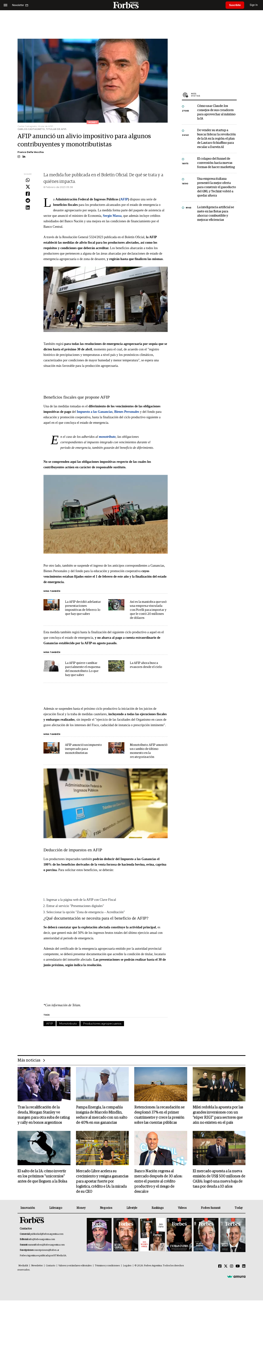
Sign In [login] (254, 5)
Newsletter (37, 1266)
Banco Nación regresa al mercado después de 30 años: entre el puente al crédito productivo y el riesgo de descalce (158, 1182)
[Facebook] (220, 1266)
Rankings (157, 1207)
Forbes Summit (210, 1207)
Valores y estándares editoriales (75, 1266)
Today (239, 1207)
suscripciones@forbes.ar (46, 1250)
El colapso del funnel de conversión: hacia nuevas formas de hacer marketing (216, 163)
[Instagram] (231, 1266)
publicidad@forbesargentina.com (46, 1234)
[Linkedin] (243, 1266)
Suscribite (235, 5)
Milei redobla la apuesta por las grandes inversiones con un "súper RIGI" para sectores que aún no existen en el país (218, 1115)
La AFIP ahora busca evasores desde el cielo (146, 665)
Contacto (50, 1266)
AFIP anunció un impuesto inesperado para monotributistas (83, 749)
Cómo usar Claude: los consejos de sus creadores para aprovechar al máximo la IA (216, 112)
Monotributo (68, 1023)
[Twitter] (226, 1266)
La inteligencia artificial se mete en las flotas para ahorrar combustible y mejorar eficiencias (215, 214)
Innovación (27, 1207)
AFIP (49, 1023)
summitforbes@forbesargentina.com (46, 1245)
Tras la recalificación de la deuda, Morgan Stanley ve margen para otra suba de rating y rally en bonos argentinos (44, 1115)
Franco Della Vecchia (31, 152)
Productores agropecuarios (102, 1023)
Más (214, 94)
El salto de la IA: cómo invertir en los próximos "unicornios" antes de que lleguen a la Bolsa (42, 1176)
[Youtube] (238, 1266)
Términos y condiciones (107, 1266)
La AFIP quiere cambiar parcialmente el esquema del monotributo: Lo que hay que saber (82, 669)
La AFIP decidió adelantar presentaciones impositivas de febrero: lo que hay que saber (83, 608)
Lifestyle (132, 1207)
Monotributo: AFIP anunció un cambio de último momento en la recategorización (148, 751)
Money (81, 1207)
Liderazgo (55, 1207)
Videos (182, 1207)
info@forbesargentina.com (42, 1239)
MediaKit (23, 1266)
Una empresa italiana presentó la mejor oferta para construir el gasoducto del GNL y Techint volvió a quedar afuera (216, 187)
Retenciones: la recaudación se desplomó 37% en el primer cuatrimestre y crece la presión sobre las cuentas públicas (159, 1115)
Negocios (106, 1207)
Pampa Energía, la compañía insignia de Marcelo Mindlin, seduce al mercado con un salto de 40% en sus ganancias (101, 1115)
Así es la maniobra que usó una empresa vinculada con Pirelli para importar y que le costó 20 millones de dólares (148, 610)
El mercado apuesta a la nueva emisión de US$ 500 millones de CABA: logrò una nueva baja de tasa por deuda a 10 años (219, 1179)
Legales (127, 1266)
